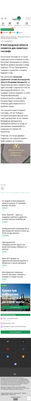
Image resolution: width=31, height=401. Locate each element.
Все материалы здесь (15, 307)
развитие (18, 397)
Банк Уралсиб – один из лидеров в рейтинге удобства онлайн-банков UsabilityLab (14, 217)
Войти (28, 18)
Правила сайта (12, 394)
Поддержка (13, 397)
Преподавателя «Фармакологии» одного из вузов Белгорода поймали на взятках (14, 245)
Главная (3, 24)
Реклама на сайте (17, 393)
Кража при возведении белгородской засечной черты (13, 296)
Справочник (17, 24)
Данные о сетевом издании (7, 393)
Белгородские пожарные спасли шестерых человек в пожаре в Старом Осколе (13, 274)
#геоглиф (3, 185)
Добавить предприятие (15, 332)
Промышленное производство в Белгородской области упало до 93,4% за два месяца (15, 230)
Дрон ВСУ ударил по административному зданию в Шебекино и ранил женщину (15, 260)
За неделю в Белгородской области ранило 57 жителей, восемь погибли (14, 203)
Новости (10, 24)
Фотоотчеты (26, 24)
